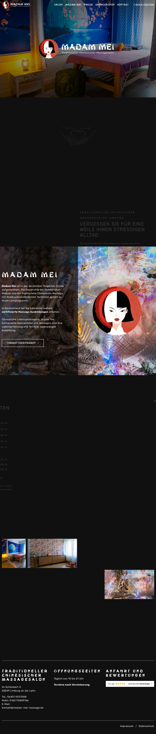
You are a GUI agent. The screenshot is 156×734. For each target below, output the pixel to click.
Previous (132, 89)
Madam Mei (73, 5)
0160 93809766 (19, 700)
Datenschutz (146, 726)
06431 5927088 (16, 696)
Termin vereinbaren (23, 343)
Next (145, 89)
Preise (88, 5)
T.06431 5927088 (144, 5)
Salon (58, 5)
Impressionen (105, 5)
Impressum (127, 726)
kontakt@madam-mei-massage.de (23, 707)
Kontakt (123, 5)
